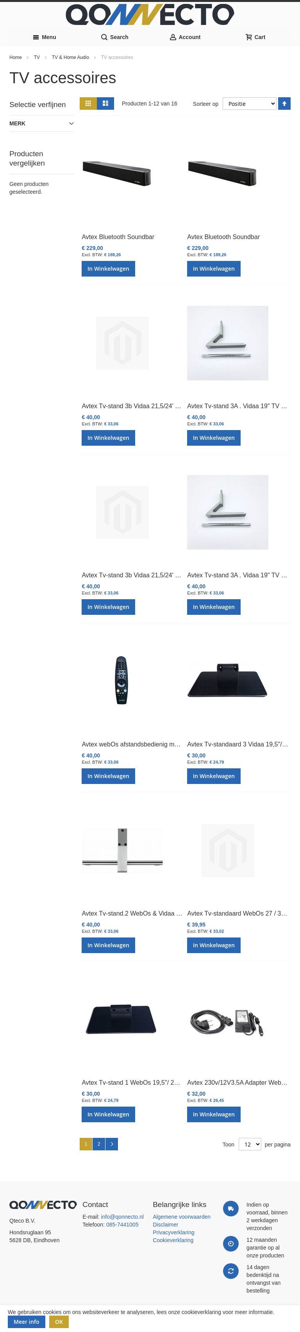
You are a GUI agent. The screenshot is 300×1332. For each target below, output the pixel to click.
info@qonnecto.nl (122, 1217)
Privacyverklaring (174, 1232)
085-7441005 (122, 1224)
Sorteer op (205, 103)
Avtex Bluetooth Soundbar (118, 237)
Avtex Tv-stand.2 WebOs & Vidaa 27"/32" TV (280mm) (157, 913)
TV (37, 57)
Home (16, 57)
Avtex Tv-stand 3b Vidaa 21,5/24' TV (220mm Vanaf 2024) (162, 406)
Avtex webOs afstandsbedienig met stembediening (152, 744)
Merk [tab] (17, 123)
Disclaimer (165, 1224)
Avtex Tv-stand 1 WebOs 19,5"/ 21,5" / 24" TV (145, 1082)
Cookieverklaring (173, 1240)
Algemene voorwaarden (182, 1217)
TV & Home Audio (71, 57)
